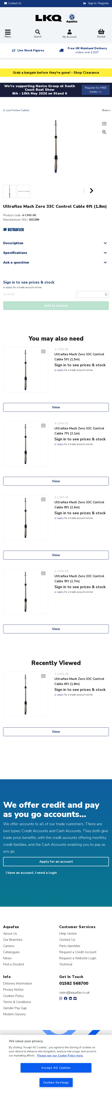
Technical (65, 964)
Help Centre (68, 933)
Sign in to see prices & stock (28, 282)
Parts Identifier (69, 946)
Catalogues (11, 952)
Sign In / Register (98, 3)
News (7, 958)
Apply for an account (56, 861)
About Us (10, 933)
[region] (56, 1064)
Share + (106, 110)
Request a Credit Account (77, 952)
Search (38, 33)
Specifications (15, 253)
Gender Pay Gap (15, 1008)
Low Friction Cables (17, 110)
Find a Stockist (13, 964)
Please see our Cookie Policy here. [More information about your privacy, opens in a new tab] (60, 1056)
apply (9, 287)
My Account (69, 34)
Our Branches (12, 939)
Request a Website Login (77, 958)
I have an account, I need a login (31, 872)
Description (13, 243)
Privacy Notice (13, 989)
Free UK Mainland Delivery (87, 50)
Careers (8, 946)
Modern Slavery (14, 1014)
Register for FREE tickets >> (96, 90)
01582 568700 (73, 983)
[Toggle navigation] (7, 34)
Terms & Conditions (17, 1002)
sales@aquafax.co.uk (74, 992)
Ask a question (16, 262)
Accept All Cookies (56, 1068)
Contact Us (67, 939)
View (56, 407)
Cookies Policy (13, 996)
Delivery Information (17, 983)
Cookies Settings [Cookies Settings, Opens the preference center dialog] (56, 1082)
